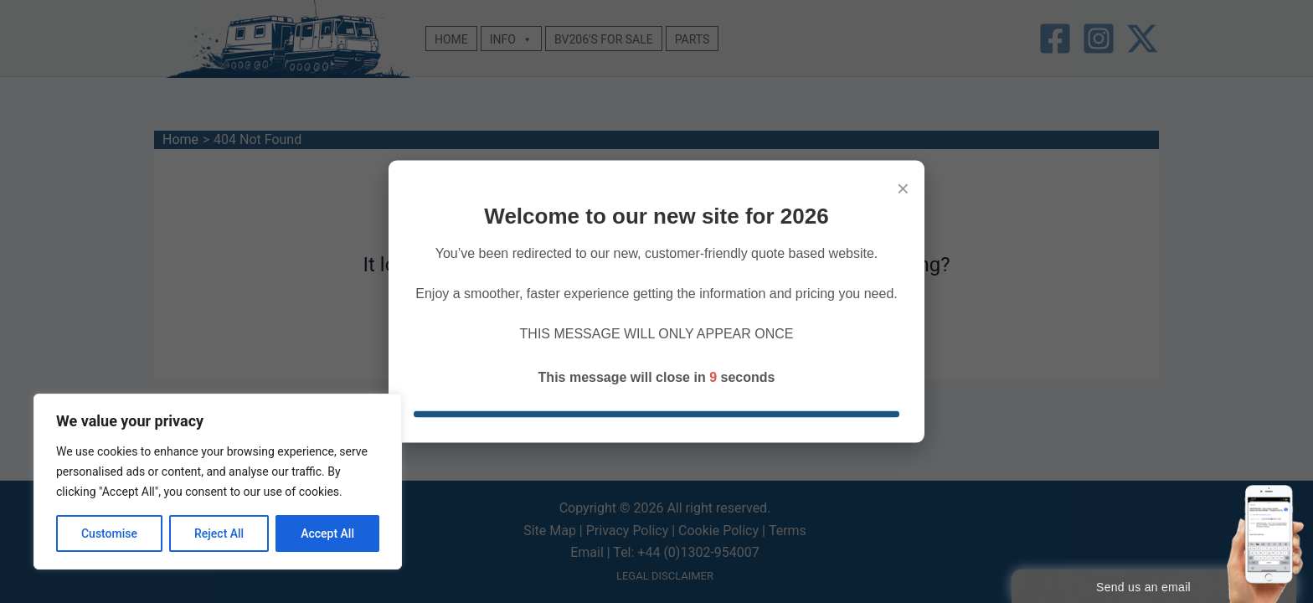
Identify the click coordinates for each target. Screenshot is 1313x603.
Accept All (327, 533)
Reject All (219, 533)
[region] (217, 482)
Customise (109, 533)
